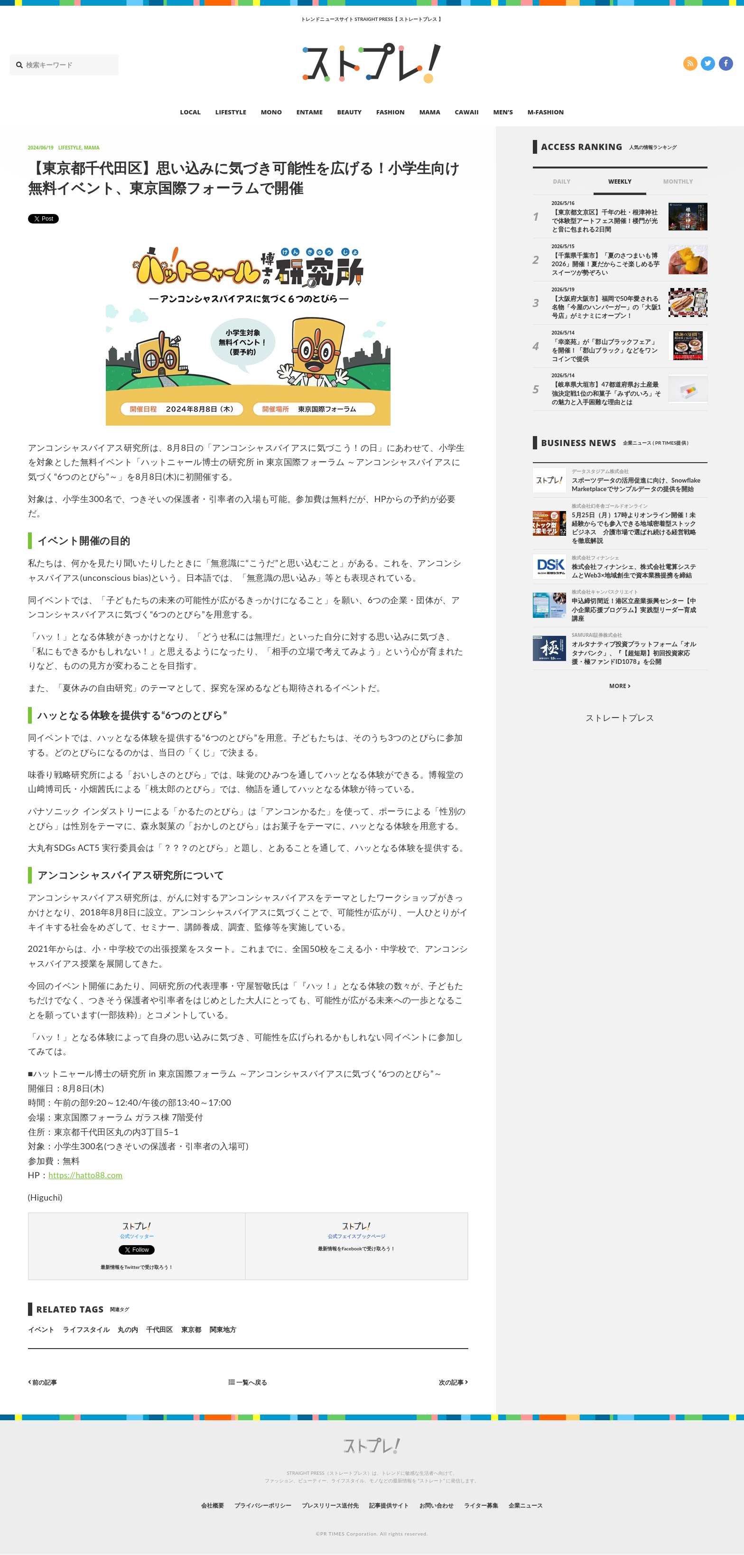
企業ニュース (550, 1505)
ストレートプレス (620, 729)
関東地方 (223, 1329)
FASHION (390, 112)
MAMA (429, 112)
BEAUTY (349, 112)
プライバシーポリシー (245, 1505)
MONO (271, 112)
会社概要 (187, 1505)
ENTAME (310, 112)
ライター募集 (499, 1505)
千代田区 (159, 1329)
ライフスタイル (86, 1329)
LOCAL (190, 112)
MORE (620, 698)
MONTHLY (678, 181)
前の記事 (44, 1382)
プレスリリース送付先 (323, 1505)
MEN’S (503, 112)
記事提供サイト (392, 1505)
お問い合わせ (447, 1505)
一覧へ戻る (248, 1382)
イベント (41, 1329)
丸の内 (128, 1329)
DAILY (561, 181)
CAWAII (467, 112)
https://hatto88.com (87, 1175)
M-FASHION (546, 112)
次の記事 (452, 1382)
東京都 (191, 1329)
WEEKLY (620, 181)
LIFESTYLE (230, 112)
